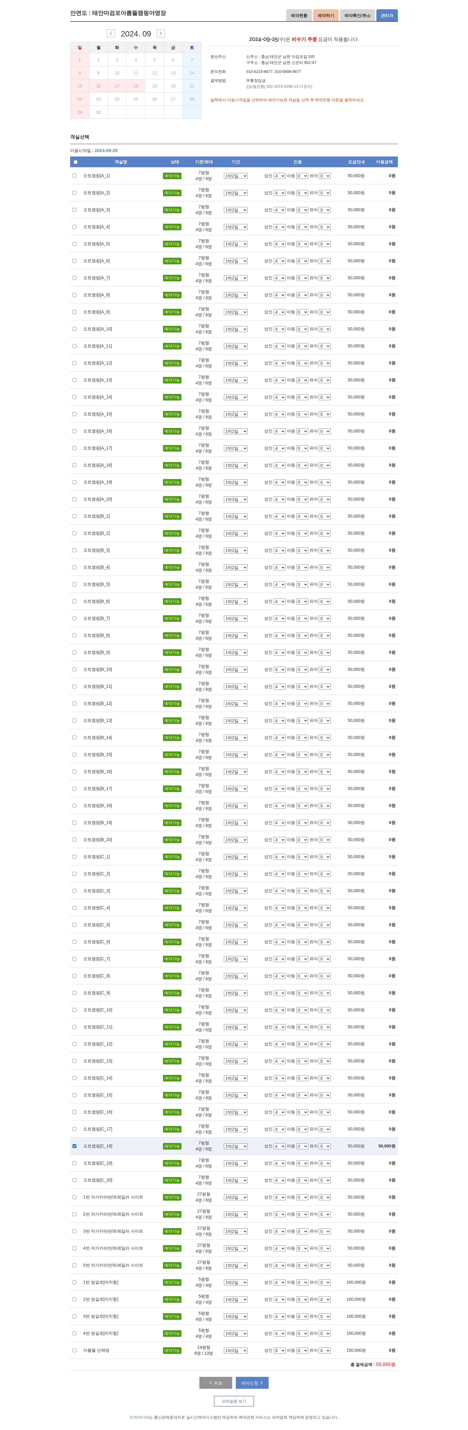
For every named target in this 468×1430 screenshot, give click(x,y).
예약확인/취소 (357, 15)
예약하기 (326, 15)
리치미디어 (139, 1417)
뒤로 (216, 1382)
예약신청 (252, 1382)
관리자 (387, 15)
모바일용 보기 (234, 1401)
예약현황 (299, 15)
